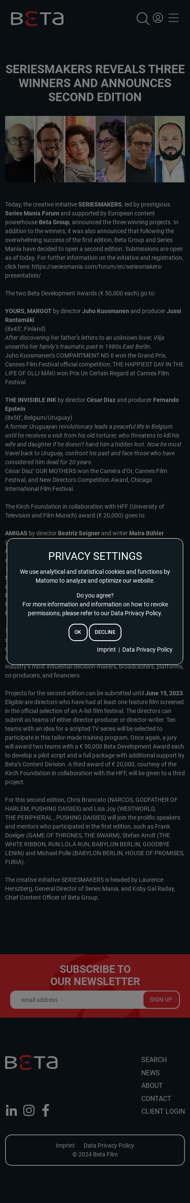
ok (77, 632)
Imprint (106, 649)
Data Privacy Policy (147, 649)
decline (105, 632)
